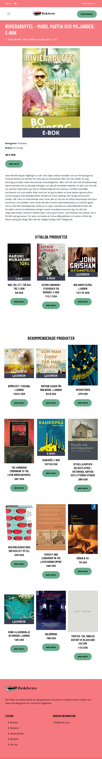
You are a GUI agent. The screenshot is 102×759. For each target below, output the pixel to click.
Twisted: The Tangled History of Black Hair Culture (83, 639)
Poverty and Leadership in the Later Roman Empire (51, 558)
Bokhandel (87, 14)
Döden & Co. (83, 558)
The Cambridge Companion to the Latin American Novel (19, 471)
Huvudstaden (83, 389)
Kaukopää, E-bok (51, 460)
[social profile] (15, 3)
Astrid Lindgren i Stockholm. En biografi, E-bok (51, 288)
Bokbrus (14, 728)
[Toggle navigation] (8, 13)
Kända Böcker (17, 733)
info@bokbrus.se (88, 3)
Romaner (22, 143)
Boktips (14, 722)
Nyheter (14, 739)
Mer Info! (14, 164)
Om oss (14, 744)
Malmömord (51, 634)
